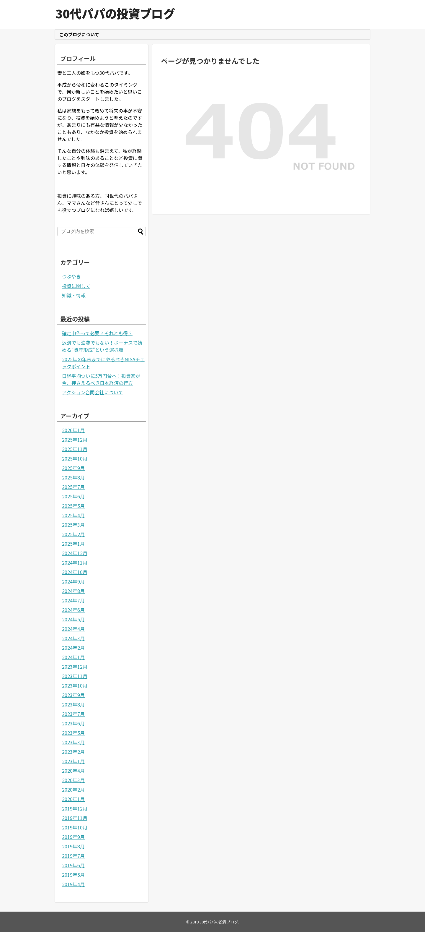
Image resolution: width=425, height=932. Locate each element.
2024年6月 (73, 609)
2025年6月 (73, 496)
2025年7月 (73, 486)
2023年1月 (73, 761)
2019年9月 (73, 836)
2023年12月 (74, 666)
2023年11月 (74, 676)
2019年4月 (73, 884)
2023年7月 (73, 713)
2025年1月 (73, 543)
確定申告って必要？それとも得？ (97, 333)
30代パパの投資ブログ (114, 13)
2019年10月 (74, 827)
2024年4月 (73, 628)
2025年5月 (73, 505)
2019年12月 (74, 808)
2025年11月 (74, 449)
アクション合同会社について (92, 392)
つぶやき (71, 276)
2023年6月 (73, 723)
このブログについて (79, 34)
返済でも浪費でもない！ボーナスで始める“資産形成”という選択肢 (102, 346)
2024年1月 (73, 657)
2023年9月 (73, 694)
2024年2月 (73, 647)
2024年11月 (74, 562)
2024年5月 (73, 619)
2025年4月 (73, 515)
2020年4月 (73, 770)
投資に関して (76, 285)
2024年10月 (74, 572)
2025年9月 (73, 467)
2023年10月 (74, 685)
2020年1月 (73, 799)
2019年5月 (73, 874)
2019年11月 (74, 817)
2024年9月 (73, 581)
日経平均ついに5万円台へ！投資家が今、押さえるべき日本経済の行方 (101, 379)
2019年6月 (73, 865)
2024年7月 (73, 600)
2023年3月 (73, 742)
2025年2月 (73, 534)
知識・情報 (74, 295)
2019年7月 (73, 855)
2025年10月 (74, 458)
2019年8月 (73, 846)
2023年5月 (73, 732)
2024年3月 (73, 638)
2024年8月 (73, 590)
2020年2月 (73, 789)
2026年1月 (73, 430)
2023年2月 (73, 751)
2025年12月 (74, 439)
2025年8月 (73, 477)
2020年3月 (73, 780)
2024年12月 (74, 553)
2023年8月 (73, 704)
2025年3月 (73, 524)
